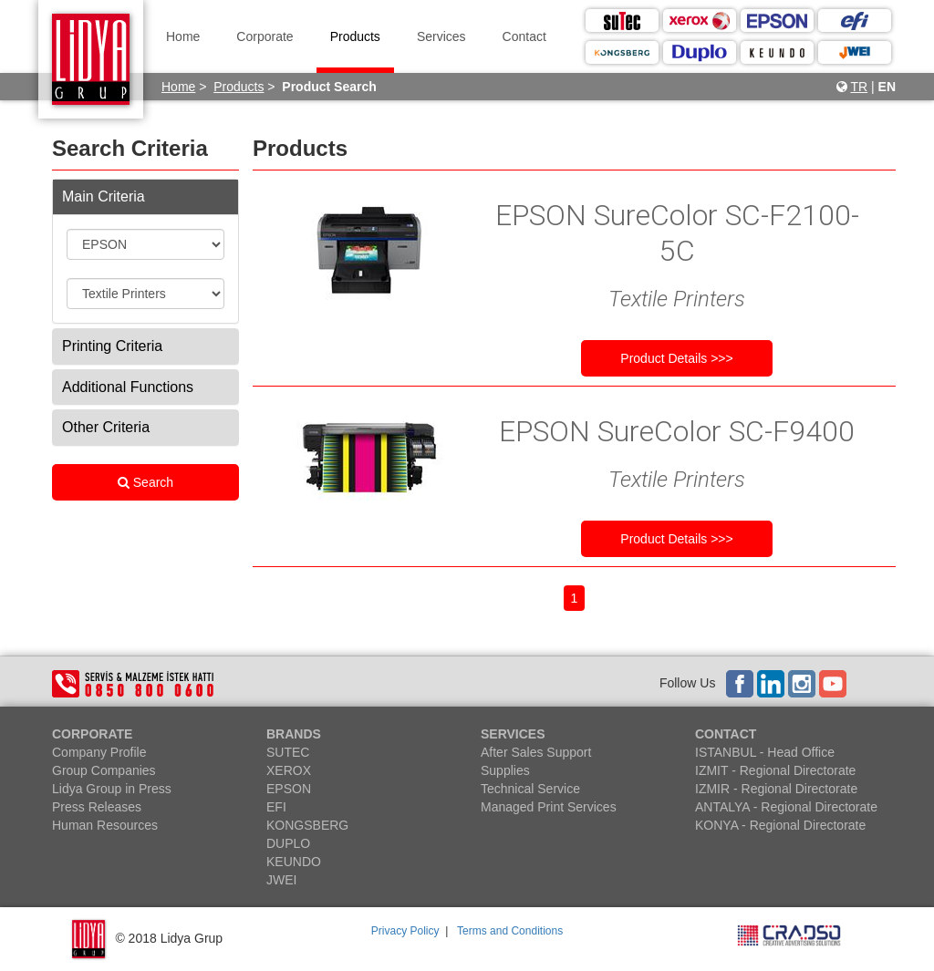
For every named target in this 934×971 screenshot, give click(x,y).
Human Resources (105, 825)
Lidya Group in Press (111, 788)
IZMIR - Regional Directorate (776, 788)
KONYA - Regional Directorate (780, 825)
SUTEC (287, 752)
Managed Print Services (549, 807)
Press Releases (96, 807)
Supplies (505, 770)
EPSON (288, 788)
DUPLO (288, 843)
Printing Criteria (112, 346)
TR (858, 86)
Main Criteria (103, 196)
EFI (276, 807)
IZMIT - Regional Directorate (775, 770)
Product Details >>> (676, 358)
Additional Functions (127, 387)
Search (145, 482)
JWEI (281, 880)
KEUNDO (293, 861)
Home (183, 36)
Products (355, 36)
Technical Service (530, 788)
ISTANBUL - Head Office (765, 752)
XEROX (288, 770)
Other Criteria (106, 427)
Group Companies (104, 770)
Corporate (264, 36)
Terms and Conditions (510, 931)
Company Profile (99, 752)
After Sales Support (536, 752)
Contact (524, 36)
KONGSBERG (307, 825)
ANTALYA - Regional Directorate (786, 807)
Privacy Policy (405, 931)
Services (441, 36)
